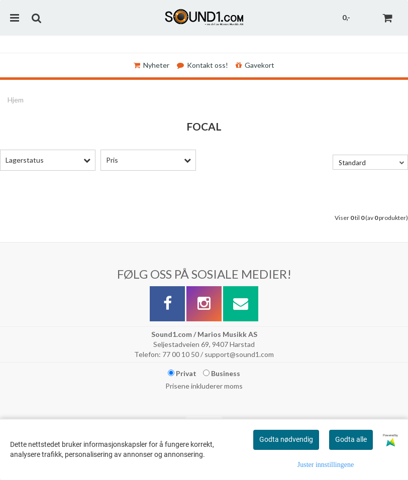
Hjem (16, 99)
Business (221, 373)
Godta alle (351, 439)
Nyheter (151, 65)
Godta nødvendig (286, 439)
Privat (182, 373)
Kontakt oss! (202, 65)
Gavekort (255, 65)
